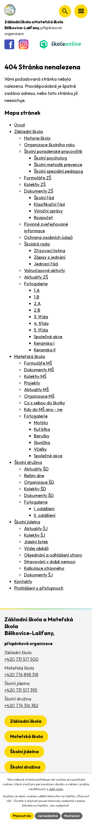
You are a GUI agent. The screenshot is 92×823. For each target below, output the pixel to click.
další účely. (56, 789)
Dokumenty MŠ (39, 370)
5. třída (41, 330)
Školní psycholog (50, 158)
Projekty (32, 383)
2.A (37, 303)
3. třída (41, 317)
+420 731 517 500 (21, 659)
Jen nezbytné (48, 816)
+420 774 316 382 (21, 705)
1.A (37, 290)
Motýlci (41, 422)
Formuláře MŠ (38, 363)
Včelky (40, 449)
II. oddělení (44, 515)
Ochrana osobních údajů (48, 237)
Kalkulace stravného (44, 568)
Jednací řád (46, 264)
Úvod (19, 125)
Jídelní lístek (36, 542)
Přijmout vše (22, 816)
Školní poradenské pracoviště (53, 151)
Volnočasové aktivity (44, 270)
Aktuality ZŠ (36, 277)
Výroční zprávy (48, 211)
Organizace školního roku (49, 145)
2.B (37, 310)
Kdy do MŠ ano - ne (43, 409)
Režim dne (34, 475)
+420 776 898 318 (21, 674)
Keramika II (44, 350)
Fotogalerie (36, 284)
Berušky (41, 436)
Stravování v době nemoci (49, 561)
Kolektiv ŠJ (34, 535)
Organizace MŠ (39, 396)
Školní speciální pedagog (58, 171)
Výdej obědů (36, 548)
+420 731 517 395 (20, 690)
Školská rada (37, 244)
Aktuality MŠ (36, 389)
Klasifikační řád (49, 204)
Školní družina (28, 462)
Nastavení (71, 816)
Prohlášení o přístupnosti (38, 588)
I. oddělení (44, 508)
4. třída (41, 323)
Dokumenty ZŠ (38, 191)
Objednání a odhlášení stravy (53, 555)
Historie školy (37, 138)
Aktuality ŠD (36, 469)
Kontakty (23, 581)
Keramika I (44, 343)
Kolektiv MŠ (35, 376)
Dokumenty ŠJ (38, 575)
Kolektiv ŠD (35, 489)
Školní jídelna (27, 522)
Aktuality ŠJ (36, 528)
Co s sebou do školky (44, 403)
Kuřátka (42, 429)
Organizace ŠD (39, 482)
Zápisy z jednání (50, 257)
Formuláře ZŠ (37, 178)
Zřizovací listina (49, 250)
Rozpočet (43, 217)
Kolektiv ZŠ (35, 184)
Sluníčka (42, 442)
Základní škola (28, 131)
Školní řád (44, 197)
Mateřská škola (29, 356)
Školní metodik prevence (58, 164)
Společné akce (48, 336)
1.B (36, 297)
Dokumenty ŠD (39, 495)
